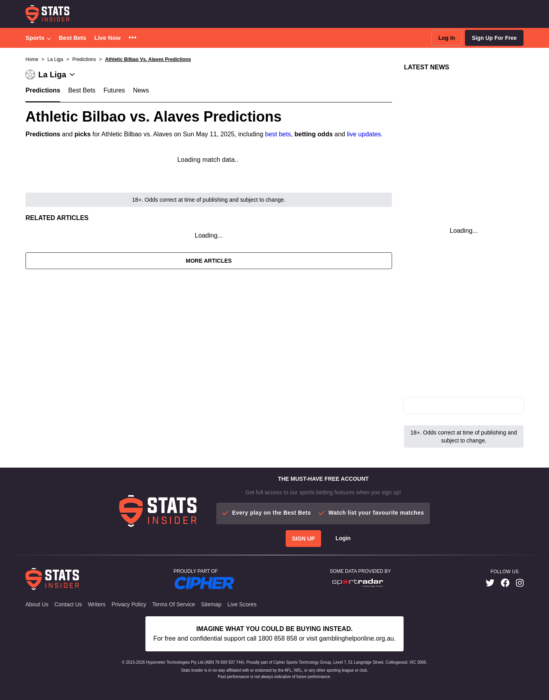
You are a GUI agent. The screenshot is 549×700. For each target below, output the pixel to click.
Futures (114, 90)
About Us (37, 604)
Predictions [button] (84, 59)
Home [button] (31, 59)
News (141, 90)
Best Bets (72, 37)
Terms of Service (173, 604)
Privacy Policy (129, 604)
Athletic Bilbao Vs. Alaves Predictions (148, 59)
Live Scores (242, 604)
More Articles (208, 261)
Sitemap (211, 604)
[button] (132, 38)
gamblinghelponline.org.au (356, 638)
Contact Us (68, 604)
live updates (364, 134)
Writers (97, 604)
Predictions (42, 90)
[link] (490, 583)
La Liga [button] (55, 59)
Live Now (107, 37)
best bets (278, 134)
